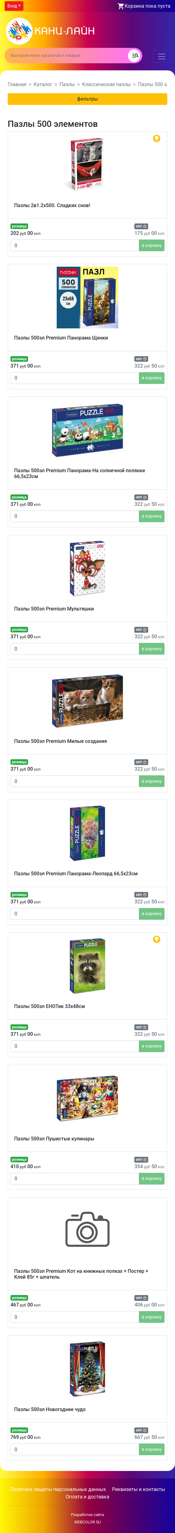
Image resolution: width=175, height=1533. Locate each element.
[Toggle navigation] (161, 56)
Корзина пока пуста (147, 6)
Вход (12, 5)
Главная (17, 84)
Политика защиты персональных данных (58, 1489)
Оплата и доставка (87, 1497)
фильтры (87, 99)
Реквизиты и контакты (138, 1489)
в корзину (152, 245)
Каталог (43, 84)
